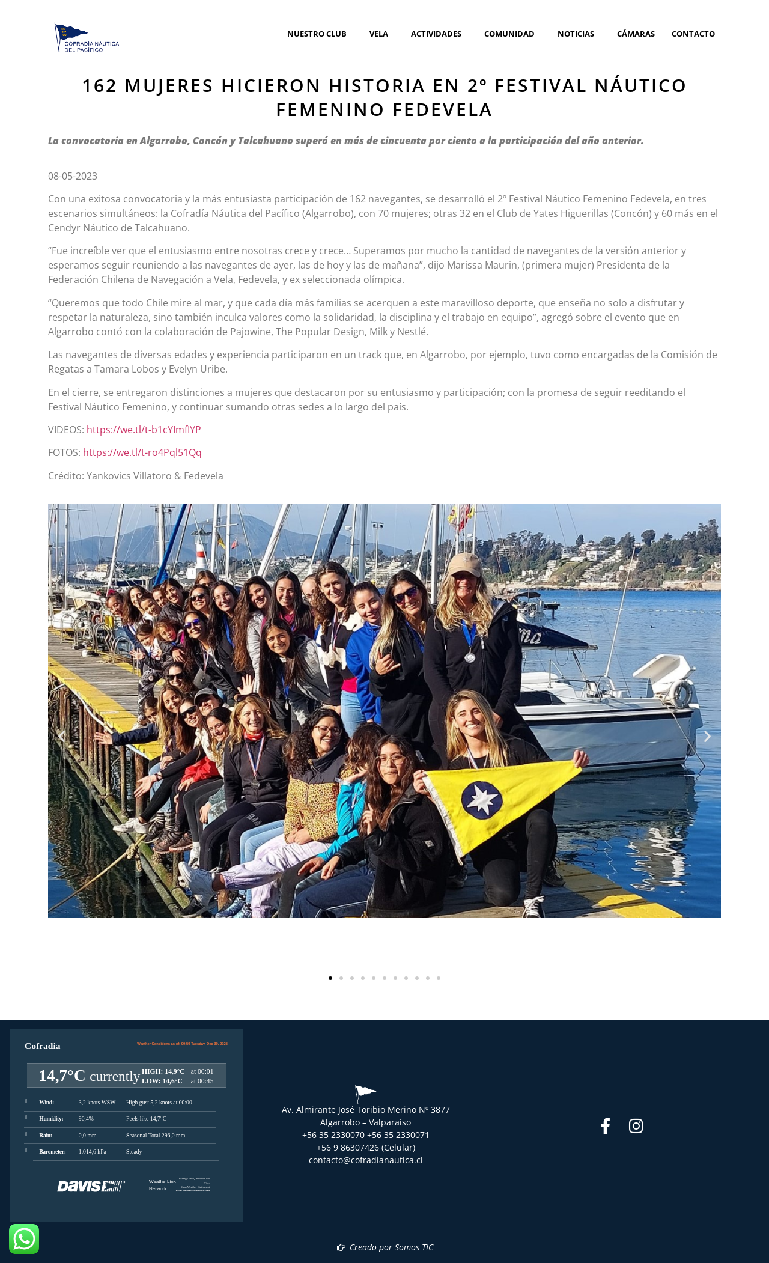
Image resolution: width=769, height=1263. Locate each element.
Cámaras (636, 33)
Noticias (579, 34)
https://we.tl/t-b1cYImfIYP (144, 429)
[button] (61, 736)
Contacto (693, 33)
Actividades (439, 34)
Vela (381, 34)
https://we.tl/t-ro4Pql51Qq (142, 452)
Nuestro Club (320, 34)
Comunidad (512, 34)
